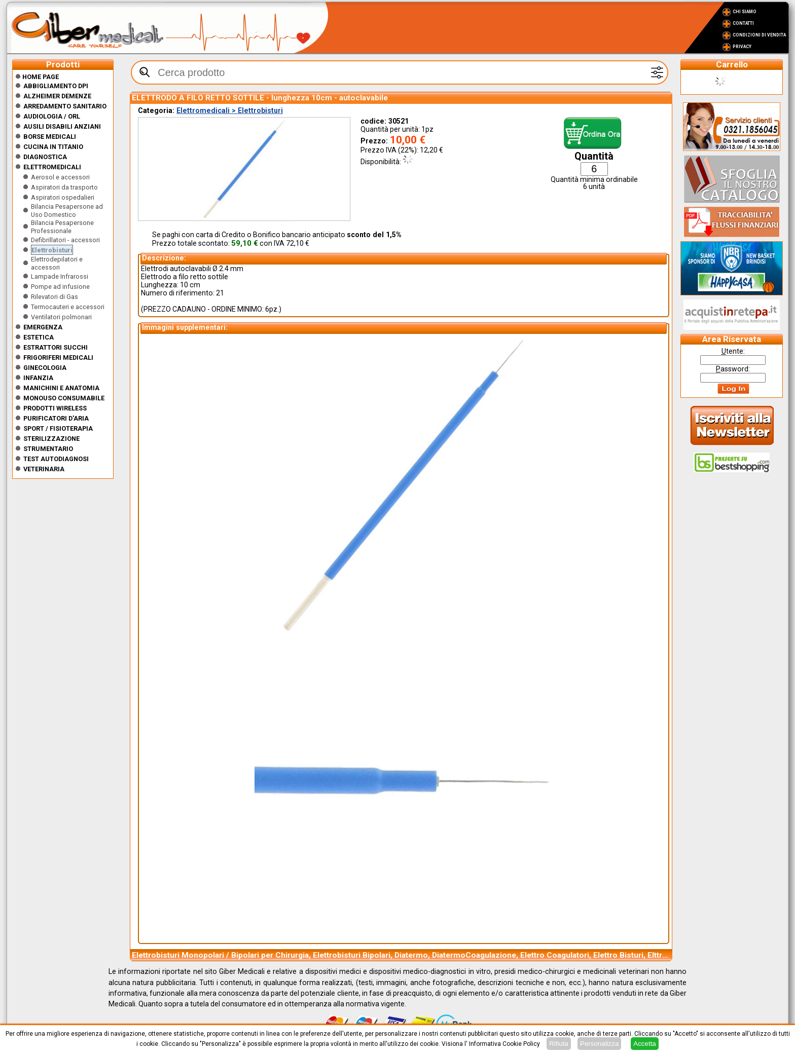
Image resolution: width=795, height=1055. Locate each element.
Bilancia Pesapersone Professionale (62, 227)
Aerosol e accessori (60, 177)
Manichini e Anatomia (61, 388)
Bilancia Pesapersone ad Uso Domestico (67, 210)
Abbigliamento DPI (55, 86)
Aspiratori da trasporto (64, 187)
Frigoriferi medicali (58, 357)
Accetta (644, 1043)
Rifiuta (558, 1043)
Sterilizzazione (51, 438)
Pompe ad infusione (60, 286)
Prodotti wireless (55, 408)
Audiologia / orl (51, 116)
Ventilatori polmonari (61, 317)
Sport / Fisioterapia (58, 428)
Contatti (743, 23)
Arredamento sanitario (64, 106)
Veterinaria (43, 469)
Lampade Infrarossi (59, 276)
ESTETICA (38, 337)
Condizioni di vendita (759, 34)
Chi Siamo (744, 11)
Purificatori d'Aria (56, 418)
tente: (733, 351)
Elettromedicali (52, 167)
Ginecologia (44, 367)
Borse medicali (49, 136)
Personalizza (599, 1043)
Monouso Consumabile (63, 398)
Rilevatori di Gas (54, 296)
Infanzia (38, 378)
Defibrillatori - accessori (65, 240)
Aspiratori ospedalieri (62, 197)
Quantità (593, 156)
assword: (733, 369)
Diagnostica (45, 157)
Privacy (742, 46)
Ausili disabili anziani (62, 126)
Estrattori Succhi (55, 347)
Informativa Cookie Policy (504, 1043)
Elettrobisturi (52, 250)
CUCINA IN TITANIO (53, 146)
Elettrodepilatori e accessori (57, 263)
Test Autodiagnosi (56, 459)
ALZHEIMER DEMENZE (57, 96)
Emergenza (42, 327)
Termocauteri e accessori (67, 307)
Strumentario (48, 449)
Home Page (37, 77)
